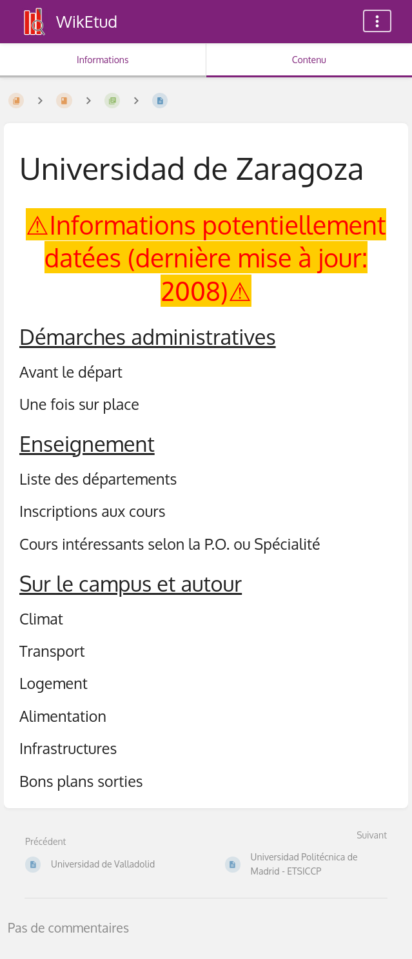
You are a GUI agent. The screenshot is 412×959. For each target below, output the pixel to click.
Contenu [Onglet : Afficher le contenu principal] (309, 59)
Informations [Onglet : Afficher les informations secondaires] (102, 59)
